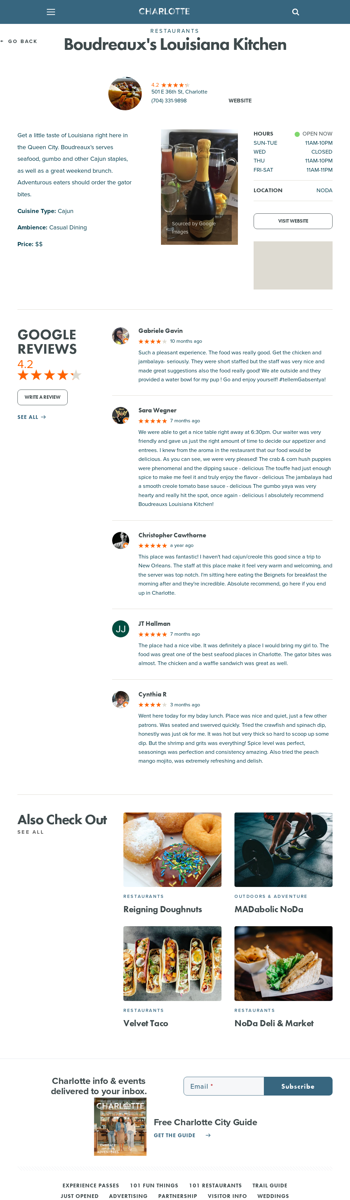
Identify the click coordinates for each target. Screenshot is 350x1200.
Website (240, 100)
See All (34, 832)
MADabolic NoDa (268, 909)
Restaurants (143, 896)
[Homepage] (173, 12)
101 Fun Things (154, 1186)
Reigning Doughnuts (162, 909)
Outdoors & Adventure (271, 896)
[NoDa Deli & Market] (283, 963)
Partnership (177, 1196)
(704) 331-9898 (169, 100)
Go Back (19, 41)
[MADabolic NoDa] (283, 850)
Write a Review (42, 397)
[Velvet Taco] (172, 963)
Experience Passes (91, 1186)
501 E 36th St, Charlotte (179, 92)
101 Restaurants (215, 1186)
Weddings (273, 1196)
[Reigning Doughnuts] (172, 850)
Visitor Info (227, 1196)
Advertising (128, 1196)
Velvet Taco (145, 1023)
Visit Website (293, 221)
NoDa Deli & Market (274, 1023)
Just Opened (80, 1196)
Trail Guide (270, 1186)
